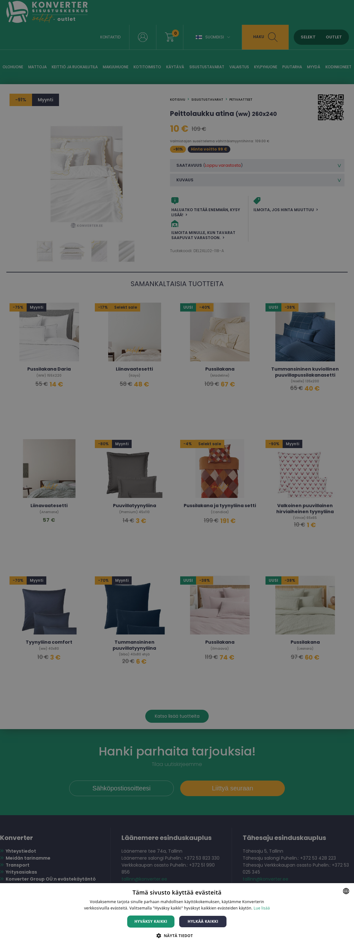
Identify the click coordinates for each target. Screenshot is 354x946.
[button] (177, 935)
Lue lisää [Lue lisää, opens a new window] (261, 908)
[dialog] (177, 473)
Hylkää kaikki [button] (203, 921)
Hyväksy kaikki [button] (150, 921)
